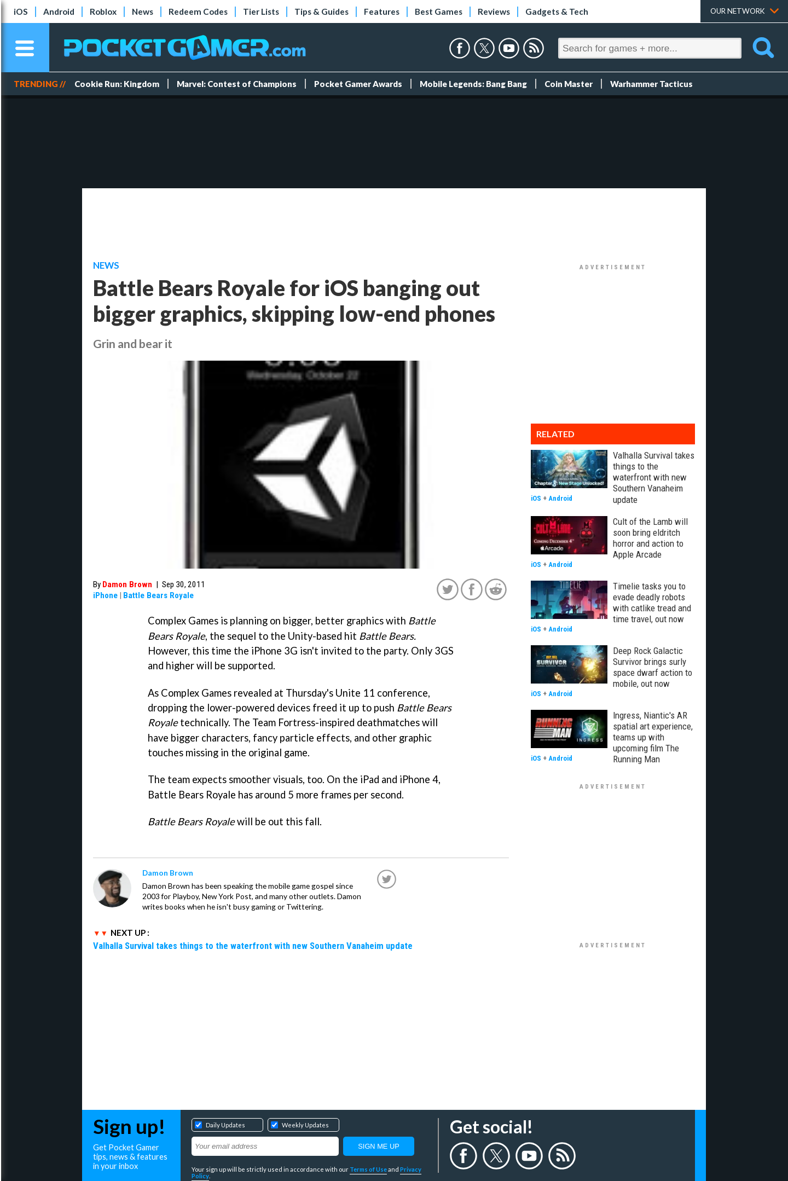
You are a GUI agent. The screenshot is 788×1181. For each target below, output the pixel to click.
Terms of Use (368, 1169)
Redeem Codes (198, 11)
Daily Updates (225, 1124)
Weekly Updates (305, 1124)
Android (58, 11)
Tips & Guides (321, 11)
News (142, 11)
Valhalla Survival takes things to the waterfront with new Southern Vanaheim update (253, 945)
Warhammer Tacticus (651, 84)
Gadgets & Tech (556, 11)
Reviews (494, 11)
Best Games (438, 11)
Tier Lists (261, 11)
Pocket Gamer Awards (358, 84)
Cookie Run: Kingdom (116, 84)
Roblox (103, 11)
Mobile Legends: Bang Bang (473, 84)
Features (381, 11)
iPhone (105, 595)
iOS (21, 11)
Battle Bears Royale (158, 595)
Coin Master (568, 84)
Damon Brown (127, 584)
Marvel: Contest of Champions (237, 84)
